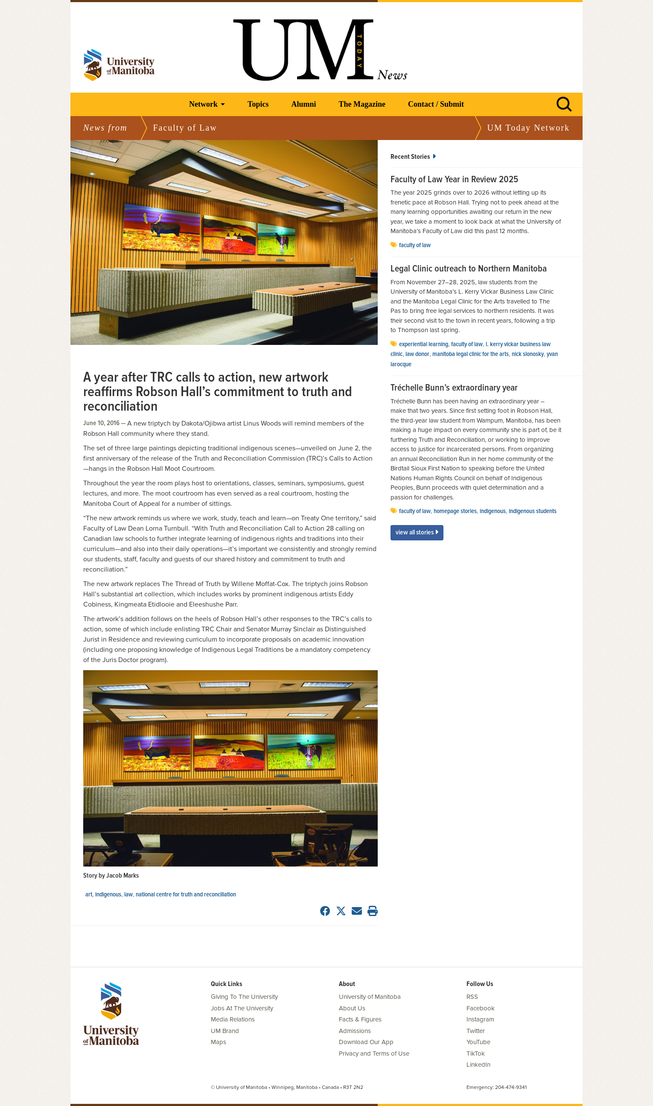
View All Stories (417, 532)
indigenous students (533, 511)
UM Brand (225, 1031)
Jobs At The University (242, 1008)
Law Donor (417, 354)
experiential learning (423, 344)
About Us (352, 1008)
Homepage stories (455, 511)
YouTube (478, 1042)
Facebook (480, 1008)
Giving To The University (244, 997)
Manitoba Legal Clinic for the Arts (470, 354)
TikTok (475, 1053)
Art (88, 894)
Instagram (480, 1019)
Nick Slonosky (528, 354)
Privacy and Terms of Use (374, 1053)
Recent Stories (413, 157)
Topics (258, 104)
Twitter (475, 1031)
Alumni (303, 104)
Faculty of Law (415, 245)
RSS (472, 997)
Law (128, 894)
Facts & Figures (360, 1019)
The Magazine (361, 104)
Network (203, 104)
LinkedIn (478, 1064)
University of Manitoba (370, 997)
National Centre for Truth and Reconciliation (186, 894)
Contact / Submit (436, 104)
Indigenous (108, 894)
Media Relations (233, 1019)
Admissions (355, 1031)
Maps (218, 1042)
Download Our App (366, 1042)
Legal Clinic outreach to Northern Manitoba (469, 269)
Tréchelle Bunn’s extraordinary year (454, 388)
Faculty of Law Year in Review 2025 (454, 180)
